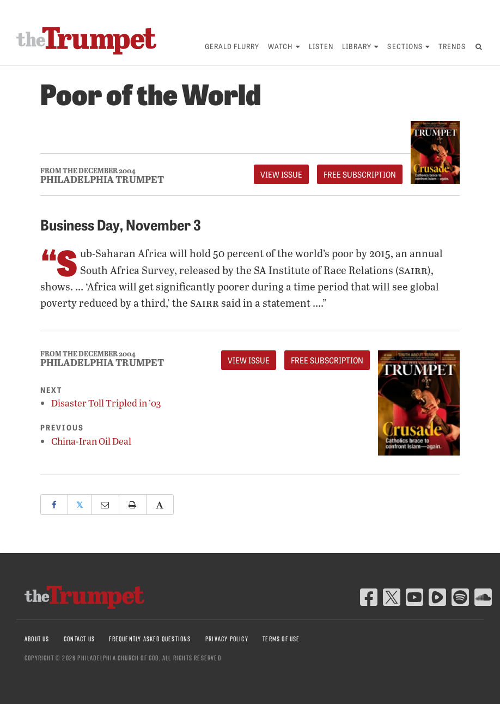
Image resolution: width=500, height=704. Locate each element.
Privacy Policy (226, 639)
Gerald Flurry (232, 46)
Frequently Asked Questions (150, 639)
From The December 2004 (88, 170)
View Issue (281, 174)
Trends (452, 46)
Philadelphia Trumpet (102, 179)
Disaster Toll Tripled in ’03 (106, 403)
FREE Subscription (360, 174)
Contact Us (79, 639)
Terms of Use (281, 639)
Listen (321, 46)
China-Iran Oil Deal (91, 441)
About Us (37, 639)
